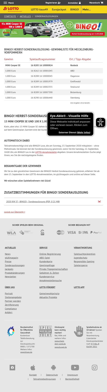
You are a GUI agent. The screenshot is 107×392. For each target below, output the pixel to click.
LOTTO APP (79, 287)
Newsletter (10, 276)
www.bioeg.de (26, 352)
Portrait (9, 293)
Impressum (72, 374)
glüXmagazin (11, 257)
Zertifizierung (12, 304)
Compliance (11, 308)
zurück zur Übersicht (14, 212)
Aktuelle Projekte (48, 297)
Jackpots (9, 269)
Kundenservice (46, 276)
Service (43, 247)
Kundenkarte (45, 261)
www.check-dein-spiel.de (60, 342)
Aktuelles (25, 16)
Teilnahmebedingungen (44, 379)
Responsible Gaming (84, 261)
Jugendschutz (80, 257)
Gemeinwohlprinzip (49, 293)
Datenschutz (52, 374)
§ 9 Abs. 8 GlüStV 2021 (92, 345)
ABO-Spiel (44, 257)
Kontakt (33, 374)
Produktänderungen (15, 272)
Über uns (10, 287)
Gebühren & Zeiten (49, 272)
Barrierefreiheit (72, 379)
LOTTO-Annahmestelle (46, 152)
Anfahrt (8, 312)
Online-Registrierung (50, 254)
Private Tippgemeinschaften (53, 269)
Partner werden (13, 301)
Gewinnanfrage (47, 265)
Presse (8, 261)
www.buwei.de (61, 347)
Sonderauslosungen (15, 265)
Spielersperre (80, 265)
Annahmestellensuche (50, 280)
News (7, 254)
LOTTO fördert (47, 287)
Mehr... (87, 9)
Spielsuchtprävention (84, 254)
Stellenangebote (13, 297)
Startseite (10, 16)
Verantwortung (83, 247)
